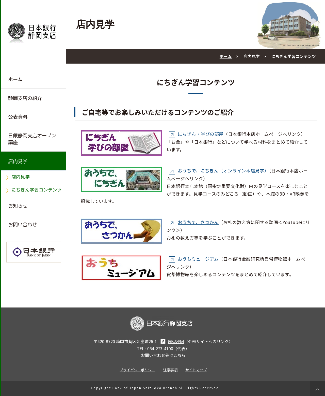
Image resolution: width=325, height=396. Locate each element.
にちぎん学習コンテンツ (36, 189)
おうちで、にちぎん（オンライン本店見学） (218, 170)
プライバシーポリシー (137, 369)
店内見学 (17, 161)
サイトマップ (196, 369)
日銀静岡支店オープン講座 (32, 138)
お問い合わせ (22, 224)
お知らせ (17, 205)
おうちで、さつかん (193, 222)
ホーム (15, 79)
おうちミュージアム (193, 259)
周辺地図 (171, 341)
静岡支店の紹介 (25, 97)
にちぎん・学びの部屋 (195, 134)
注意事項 (170, 369)
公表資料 (17, 116)
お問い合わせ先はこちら (163, 355)
